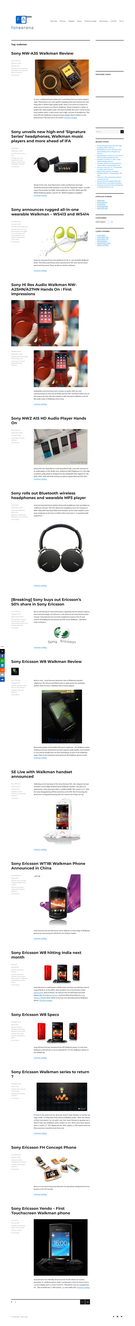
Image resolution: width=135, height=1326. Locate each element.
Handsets (20, 685)
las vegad (24, 231)
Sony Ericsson (19, 616)
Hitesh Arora (15, 148)
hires (21, 361)
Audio (19, 229)
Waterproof (21, 237)
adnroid (13, 887)
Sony (18, 66)
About (79, 21)
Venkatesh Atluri (16, 1084)
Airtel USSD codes (102, 208)
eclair (18, 1033)
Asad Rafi (14, 964)
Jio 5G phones (101, 204)
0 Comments (15, 166)
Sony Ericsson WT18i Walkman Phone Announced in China (48, 865)
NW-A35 (13, 68)
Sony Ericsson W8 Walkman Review (46, 661)
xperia (13, 1037)
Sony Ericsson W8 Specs (35, 1014)
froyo (22, 887)
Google (13, 882)
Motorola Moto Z (102, 241)
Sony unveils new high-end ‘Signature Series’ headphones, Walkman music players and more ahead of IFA (48, 136)
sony (22, 68)
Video (19, 435)
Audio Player (15, 438)
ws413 (13, 239)
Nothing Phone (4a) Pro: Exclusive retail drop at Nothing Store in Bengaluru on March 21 (109, 151)
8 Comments (15, 694)
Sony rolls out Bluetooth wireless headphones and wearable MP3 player (48, 495)
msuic (13, 233)
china (18, 880)
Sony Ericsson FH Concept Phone (43, 1147)
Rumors (23, 1089)
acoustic (13, 229)
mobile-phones (16, 623)
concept (13, 1164)
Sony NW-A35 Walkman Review (42, 53)
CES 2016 (14, 226)
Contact (113, 21)
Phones (63, 21)
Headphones (22, 515)
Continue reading (70, 118)
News (23, 153)
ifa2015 (16, 363)
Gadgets (71, 21)
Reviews (13, 66)
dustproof (17, 231)
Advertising (103, 21)
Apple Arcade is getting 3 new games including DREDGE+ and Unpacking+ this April (109, 173)
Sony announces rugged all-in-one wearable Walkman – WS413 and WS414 (50, 211)
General (13, 356)
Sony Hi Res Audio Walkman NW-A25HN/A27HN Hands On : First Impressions (44, 289)
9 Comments (15, 1233)
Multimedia (17, 153)
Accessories (14, 510)
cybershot (17, 619)
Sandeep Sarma (16, 221)
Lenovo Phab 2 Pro (102, 239)
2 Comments (15, 1098)
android (13, 690)
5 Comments (15, 75)
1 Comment (14, 628)
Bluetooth (22, 510)
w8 (22, 690)
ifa (24, 361)
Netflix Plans (101, 200)
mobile (22, 621)
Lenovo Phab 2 (101, 235)
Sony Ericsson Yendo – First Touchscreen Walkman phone (40, 1210)
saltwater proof (20, 233)
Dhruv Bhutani (15, 60)
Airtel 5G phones (102, 202)
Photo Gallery (15, 358)
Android (13, 685)
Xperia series (38, 993)
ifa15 (12, 363)
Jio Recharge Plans (102, 206)
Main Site (53, 21)
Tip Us (121, 21)
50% (12, 619)
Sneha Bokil (15, 505)
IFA (12, 153)
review (19, 68)
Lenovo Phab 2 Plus (103, 237)
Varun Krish (14, 1220)
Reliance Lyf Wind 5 (103, 245)
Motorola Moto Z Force (104, 243)
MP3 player (14, 517)
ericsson (23, 619)
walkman (19, 72)
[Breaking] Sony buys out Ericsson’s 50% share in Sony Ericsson (46, 601)
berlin (17, 361)
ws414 (17, 239)
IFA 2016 (13, 158)
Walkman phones (51, 995)
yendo (19, 1230)
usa (23, 235)
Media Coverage (90, 21)
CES (22, 229)
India (18, 970)
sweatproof (18, 235)
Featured (14, 1160)
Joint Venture (15, 621)
